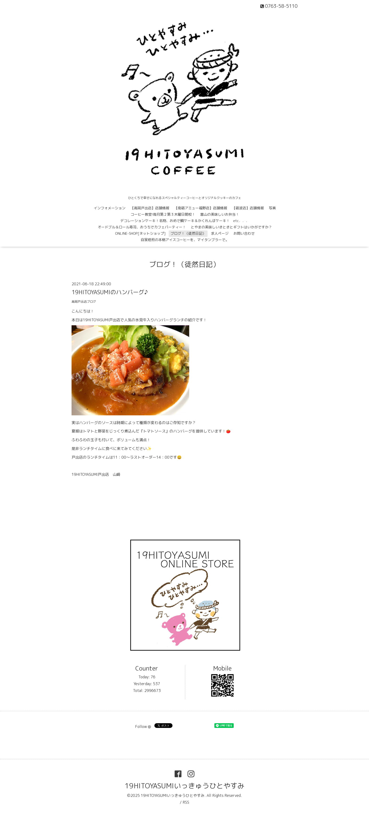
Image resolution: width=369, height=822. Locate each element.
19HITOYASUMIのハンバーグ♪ (110, 292)
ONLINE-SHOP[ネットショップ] (140, 233)
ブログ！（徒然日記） (188, 233)
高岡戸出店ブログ (84, 301)
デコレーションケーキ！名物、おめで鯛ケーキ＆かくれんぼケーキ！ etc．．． (184, 220)
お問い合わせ (244, 233)
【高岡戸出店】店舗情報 (149, 208)
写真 (272, 208)
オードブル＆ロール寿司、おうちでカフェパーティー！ (142, 227)
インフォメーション (109, 208)
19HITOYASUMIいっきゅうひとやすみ (185, 786)
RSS (186, 802)
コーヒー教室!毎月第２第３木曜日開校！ (163, 214)
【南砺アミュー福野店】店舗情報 (200, 208)
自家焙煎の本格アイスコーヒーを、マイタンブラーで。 (185, 239)
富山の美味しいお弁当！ (219, 214)
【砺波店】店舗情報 (248, 208)
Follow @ (143, 726)
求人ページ (220, 233)
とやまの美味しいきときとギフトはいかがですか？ (231, 227)
